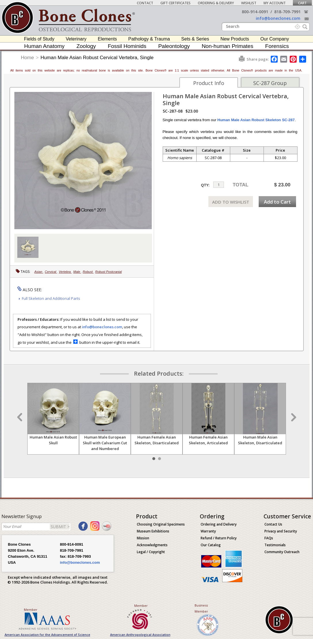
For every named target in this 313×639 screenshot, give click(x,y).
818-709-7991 (287, 11)
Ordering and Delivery (219, 524)
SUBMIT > (60, 526)
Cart (302, 3)
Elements (107, 38)
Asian (38, 271)
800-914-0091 (255, 11)
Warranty (208, 531)
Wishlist (248, 3)
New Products (234, 38)
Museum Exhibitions (153, 531)
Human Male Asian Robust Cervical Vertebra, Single (97, 57)
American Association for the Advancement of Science (47, 634)
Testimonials (275, 545)
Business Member (201, 608)
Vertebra (65, 271)
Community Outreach (281, 551)
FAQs (268, 538)
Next (292, 417)
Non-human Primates (228, 46)
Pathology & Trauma (149, 38)
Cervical (51, 271)
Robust (88, 271)
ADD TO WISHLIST (230, 202)
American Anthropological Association (140, 634)
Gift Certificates (175, 3)
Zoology (86, 46)
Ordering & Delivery (216, 3)
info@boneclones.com (278, 18)
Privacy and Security (280, 531)
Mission (143, 538)
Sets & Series (195, 38)
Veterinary (76, 38)
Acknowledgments (152, 545)
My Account (275, 3)
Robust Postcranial (108, 271)
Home (27, 57)
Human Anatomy (44, 46)
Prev (20, 417)
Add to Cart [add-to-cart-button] (277, 201)
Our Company (274, 38)
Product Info (208, 83)
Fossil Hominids (127, 46)
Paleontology (174, 46)
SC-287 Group (270, 83)
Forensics (277, 46)
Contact (145, 3)
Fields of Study (39, 38)
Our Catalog (211, 545)
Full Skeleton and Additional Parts (51, 298)
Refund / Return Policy (219, 538)
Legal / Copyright (151, 551)
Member (30, 609)
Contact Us (273, 524)
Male (77, 271)
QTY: (205, 185)
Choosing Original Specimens (161, 524)
